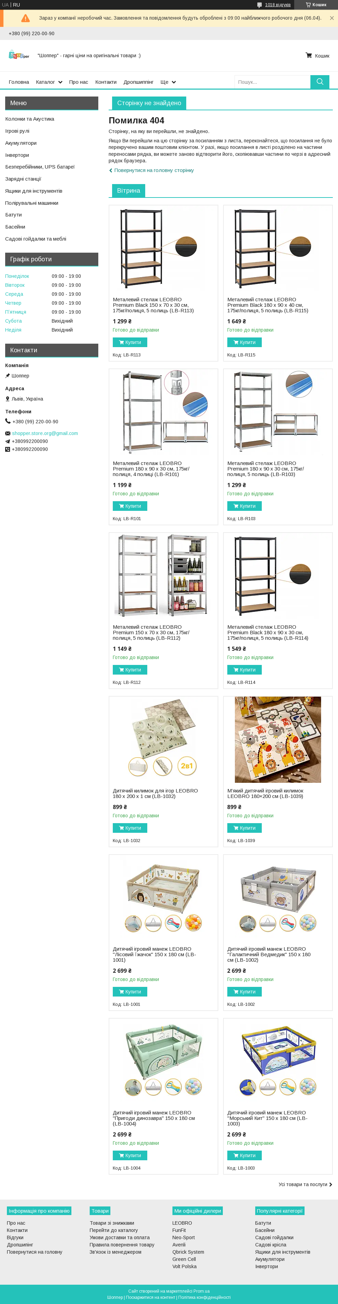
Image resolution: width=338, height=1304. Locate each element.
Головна (19, 82)
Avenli (179, 1244)
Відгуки (15, 1237)
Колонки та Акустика (29, 119)
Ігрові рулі (17, 131)
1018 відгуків (278, 4)
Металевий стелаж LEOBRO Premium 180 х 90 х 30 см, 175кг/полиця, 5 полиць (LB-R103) (265, 469)
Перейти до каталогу (114, 1230)
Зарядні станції (23, 179)
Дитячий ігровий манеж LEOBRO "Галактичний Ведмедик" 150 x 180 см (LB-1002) (268, 954)
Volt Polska (184, 1266)
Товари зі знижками (112, 1223)
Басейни (15, 227)
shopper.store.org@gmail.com (45, 433)
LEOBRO (182, 1223)
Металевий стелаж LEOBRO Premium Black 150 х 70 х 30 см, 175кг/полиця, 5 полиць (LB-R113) (153, 305)
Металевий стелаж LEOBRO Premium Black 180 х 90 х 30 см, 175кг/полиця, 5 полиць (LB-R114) (267, 632)
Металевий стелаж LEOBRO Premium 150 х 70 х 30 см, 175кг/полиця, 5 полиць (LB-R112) (151, 632)
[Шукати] (319, 82)
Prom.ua (201, 1291)
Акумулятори (21, 143)
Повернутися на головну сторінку (154, 170)
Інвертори (17, 155)
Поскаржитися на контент (150, 1297)
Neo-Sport (183, 1237)
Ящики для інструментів (33, 191)
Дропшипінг (20, 1244)
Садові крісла (270, 1244)
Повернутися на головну (34, 1252)
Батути (13, 215)
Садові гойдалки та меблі (35, 239)
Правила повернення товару (122, 1244)
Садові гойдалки (274, 1237)
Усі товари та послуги (303, 1184)
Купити (133, 342)
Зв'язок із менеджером (115, 1252)
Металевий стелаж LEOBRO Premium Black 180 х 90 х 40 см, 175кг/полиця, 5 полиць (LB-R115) (267, 305)
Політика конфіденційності (204, 1297)
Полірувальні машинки (31, 203)
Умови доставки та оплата (120, 1237)
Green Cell (184, 1259)
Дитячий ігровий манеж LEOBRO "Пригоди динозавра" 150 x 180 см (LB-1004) (154, 1118)
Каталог (45, 82)
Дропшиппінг (138, 82)
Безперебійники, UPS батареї (40, 167)
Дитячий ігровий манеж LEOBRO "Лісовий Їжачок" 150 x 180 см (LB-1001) (154, 954)
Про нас (78, 82)
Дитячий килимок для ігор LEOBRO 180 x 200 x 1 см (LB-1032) (155, 793)
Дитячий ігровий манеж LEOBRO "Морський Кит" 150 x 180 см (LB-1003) (267, 1118)
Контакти (106, 82)
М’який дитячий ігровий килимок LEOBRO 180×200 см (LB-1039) (265, 793)
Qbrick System (188, 1252)
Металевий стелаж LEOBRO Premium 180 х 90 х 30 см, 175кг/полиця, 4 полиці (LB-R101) (151, 469)
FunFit (179, 1230)
